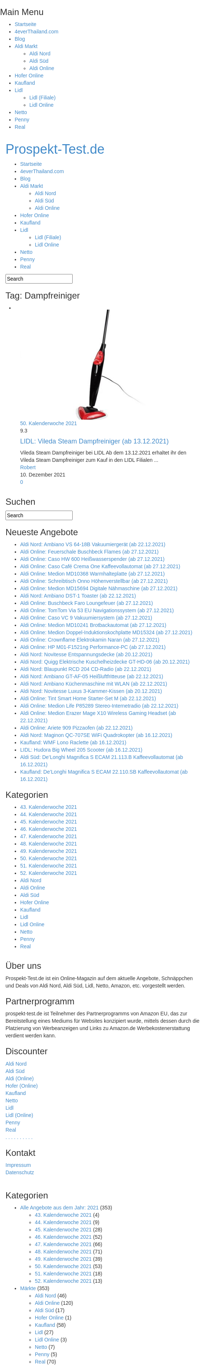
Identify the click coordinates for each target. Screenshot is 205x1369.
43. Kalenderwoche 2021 (48, 807)
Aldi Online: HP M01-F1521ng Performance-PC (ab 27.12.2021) (93, 647)
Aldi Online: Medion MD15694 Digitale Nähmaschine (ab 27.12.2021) (98, 588)
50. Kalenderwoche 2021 (48, 423)
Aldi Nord (40, 53)
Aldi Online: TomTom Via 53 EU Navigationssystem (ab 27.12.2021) (97, 610)
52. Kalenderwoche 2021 (48, 873)
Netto (21, 112)
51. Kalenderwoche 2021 (48, 866)
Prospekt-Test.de (55, 149)
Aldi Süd (38, 61)
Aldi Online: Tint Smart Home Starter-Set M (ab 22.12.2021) (88, 698)
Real (20, 127)
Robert (28, 467)
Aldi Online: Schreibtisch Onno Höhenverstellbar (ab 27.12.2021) (94, 581)
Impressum (18, 1165)
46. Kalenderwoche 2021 (48, 829)
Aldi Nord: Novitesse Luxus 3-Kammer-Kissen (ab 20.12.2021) (91, 691)
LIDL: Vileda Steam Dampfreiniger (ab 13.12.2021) (94, 441)
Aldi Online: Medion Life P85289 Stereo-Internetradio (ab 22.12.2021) (99, 706)
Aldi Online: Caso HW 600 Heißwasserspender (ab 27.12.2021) (92, 559)
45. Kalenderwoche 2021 (48, 822)
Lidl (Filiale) (42, 98)
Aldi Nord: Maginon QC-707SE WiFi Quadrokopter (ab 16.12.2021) (96, 735)
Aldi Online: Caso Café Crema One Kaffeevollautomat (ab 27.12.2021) (100, 566)
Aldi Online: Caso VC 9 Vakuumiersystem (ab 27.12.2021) (86, 618)
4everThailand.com (36, 31)
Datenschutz (20, 1172)
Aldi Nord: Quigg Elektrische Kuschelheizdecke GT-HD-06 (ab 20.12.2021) (105, 662)
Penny (22, 120)
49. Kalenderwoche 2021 (48, 851)
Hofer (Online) (22, 1086)
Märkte (28, 1288)
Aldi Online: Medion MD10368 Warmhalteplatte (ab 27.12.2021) (92, 574)
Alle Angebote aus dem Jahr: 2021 (59, 1208)
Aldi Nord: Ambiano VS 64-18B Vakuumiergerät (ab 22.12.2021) (92, 544)
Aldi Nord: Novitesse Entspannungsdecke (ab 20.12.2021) (86, 654)
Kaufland (25, 83)
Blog (20, 39)
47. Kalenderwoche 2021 (48, 836)
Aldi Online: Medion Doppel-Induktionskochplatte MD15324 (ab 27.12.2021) (106, 632)
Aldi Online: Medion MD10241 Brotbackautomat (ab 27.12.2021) (93, 625)
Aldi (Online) (20, 1078)
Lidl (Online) (19, 1115)
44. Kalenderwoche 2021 (48, 814)
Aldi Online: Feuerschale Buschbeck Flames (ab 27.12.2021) (89, 552)
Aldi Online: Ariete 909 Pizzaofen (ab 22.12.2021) (76, 728)
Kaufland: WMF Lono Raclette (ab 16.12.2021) (73, 742)
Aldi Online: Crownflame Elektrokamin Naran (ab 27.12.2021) (90, 640)
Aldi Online (41, 68)
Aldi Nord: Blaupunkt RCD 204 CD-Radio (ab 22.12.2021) (85, 669)
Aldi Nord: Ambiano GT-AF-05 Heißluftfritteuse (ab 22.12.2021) (91, 676)
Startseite (25, 24)
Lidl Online (41, 105)
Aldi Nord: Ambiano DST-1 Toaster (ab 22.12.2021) (78, 596)
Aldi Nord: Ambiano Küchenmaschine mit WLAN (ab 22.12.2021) (93, 684)
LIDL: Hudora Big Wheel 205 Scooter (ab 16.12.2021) (81, 750)
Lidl (19, 90)
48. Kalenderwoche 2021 (48, 844)
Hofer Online (29, 76)
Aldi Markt (26, 46)
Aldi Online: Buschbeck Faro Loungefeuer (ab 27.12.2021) (86, 603)
